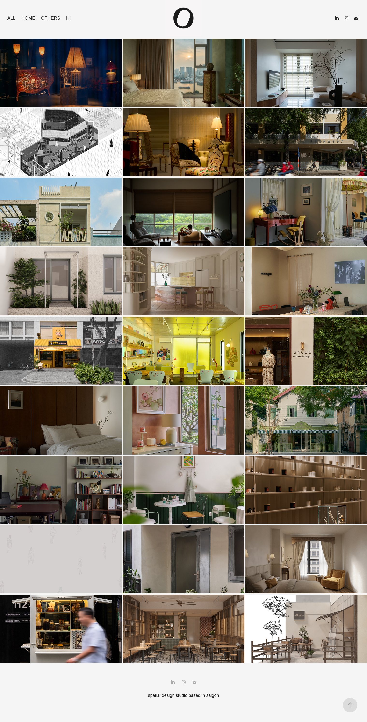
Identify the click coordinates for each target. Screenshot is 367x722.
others (50, 18)
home (28, 18)
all (11, 18)
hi (68, 18)
